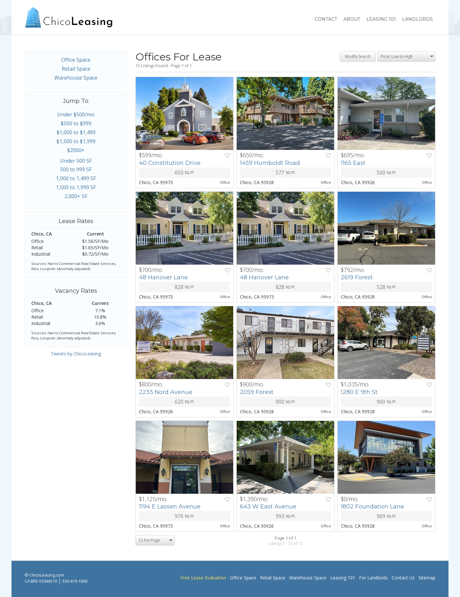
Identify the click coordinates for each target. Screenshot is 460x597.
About (351, 19)
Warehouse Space (75, 77)
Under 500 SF (76, 160)
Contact (326, 19)
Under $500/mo (76, 114)
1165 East (353, 163)
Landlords (417, 19)
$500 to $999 (76, 123)
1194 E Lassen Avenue (170, 506)
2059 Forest (256, 392)
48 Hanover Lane (163, 277)
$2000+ (76, 150)
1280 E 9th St (359, 392)
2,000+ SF (76, 196)
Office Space (75, 59)
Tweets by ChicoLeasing (76, 354)
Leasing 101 (381, 19)
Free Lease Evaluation (203, 578)
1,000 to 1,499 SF (76, 178)
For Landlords (373, 578)
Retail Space (76, 68)
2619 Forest (357, 277)
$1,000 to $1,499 (76, 132)
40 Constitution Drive (170, 163)
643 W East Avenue (268, 506)
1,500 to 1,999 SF (76, 187)
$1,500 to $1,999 (76, 141)
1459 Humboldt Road (270, 163)
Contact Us (403, 578)
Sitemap (426, 578)
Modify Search (358, 56)
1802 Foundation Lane (372, 506)
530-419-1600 (74, 581)
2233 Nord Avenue (165, 392)
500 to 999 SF (76, 169)
